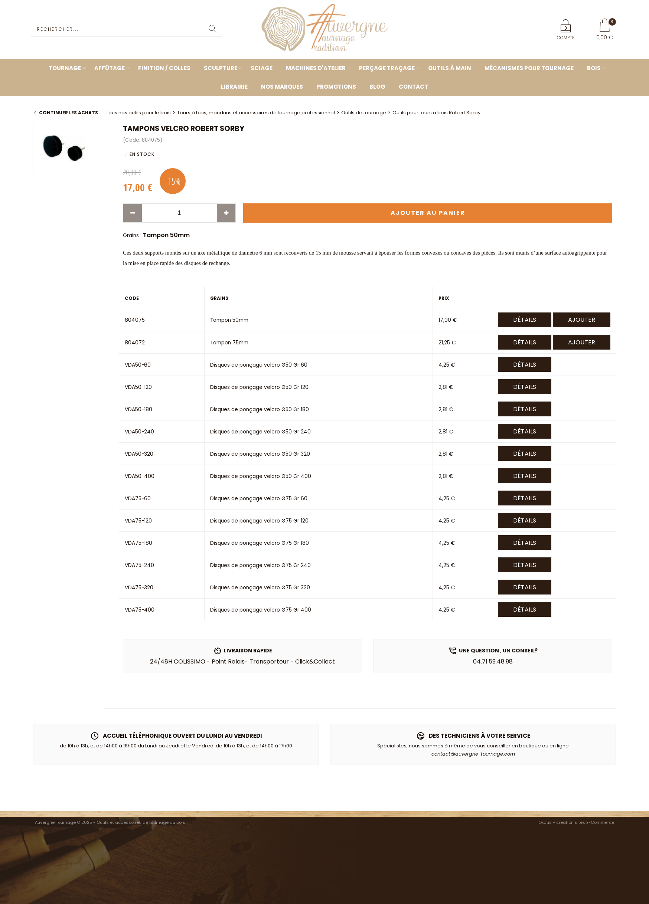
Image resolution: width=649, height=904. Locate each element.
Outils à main (449, 68)
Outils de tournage (363, 112)
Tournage (65, 68)
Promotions (336, 87)
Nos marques (282, 87)
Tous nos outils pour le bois (138, 112)
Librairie (234, 87)
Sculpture (220, 68)
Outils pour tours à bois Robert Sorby (436, 112)
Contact (413, 87)
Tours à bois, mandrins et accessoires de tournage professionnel (256, 112)
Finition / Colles (164, 68)
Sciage (262, 68)
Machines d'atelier (316, 68)
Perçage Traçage (387, 68)
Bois (594, 68)
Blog (377, 87)
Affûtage (109, 68)
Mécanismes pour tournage (529, 68)
